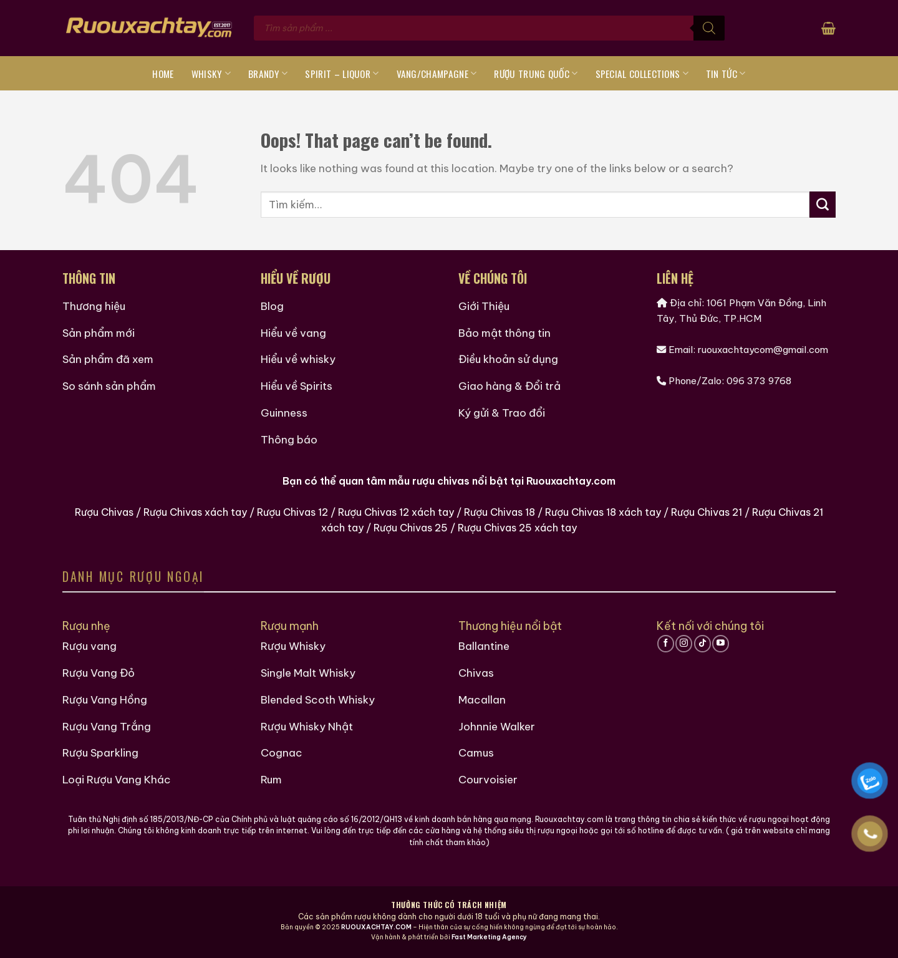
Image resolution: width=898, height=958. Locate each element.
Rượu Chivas (104, 512)
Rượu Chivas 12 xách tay (396, 512)
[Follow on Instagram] (683, 643)
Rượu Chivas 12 (292, 512)
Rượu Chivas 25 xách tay (517, 527)
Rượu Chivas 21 (706, 512)
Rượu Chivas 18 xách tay (603, 512)
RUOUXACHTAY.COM (376, 927)
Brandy (267, 73)
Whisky (211, 73)
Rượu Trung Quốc (535, 73)
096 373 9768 (759, 381)
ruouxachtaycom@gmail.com (763, 350)
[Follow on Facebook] (665, 643)
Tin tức (726, 73)
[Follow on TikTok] (702, 643)
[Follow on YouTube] (720, 643)
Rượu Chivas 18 (499, 512)
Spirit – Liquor (342, 73)
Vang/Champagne (437, 73)
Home (162, 73)
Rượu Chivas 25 (411, 527)
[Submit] (822, 204)
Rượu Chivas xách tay (195, 512)
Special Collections (642, 73)
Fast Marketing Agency (489, 937)
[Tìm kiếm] (709, 28)
